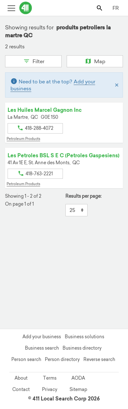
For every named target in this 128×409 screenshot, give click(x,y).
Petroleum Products (23, 138)
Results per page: (83, 196)
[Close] (117, 85)
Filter (33, 60)
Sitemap (78, 389)
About (21, 378)
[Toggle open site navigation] (11, 7)
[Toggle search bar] (100, 7)
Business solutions (84, 337)
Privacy (49, 389)
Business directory (82, 348)
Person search (26, 359)
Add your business (41, 337)
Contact (21, 389)
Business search (42, 348)
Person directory (62, 359)
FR (116, 8)
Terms (50, 378)
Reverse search (99, 359)
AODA (78, 378)
